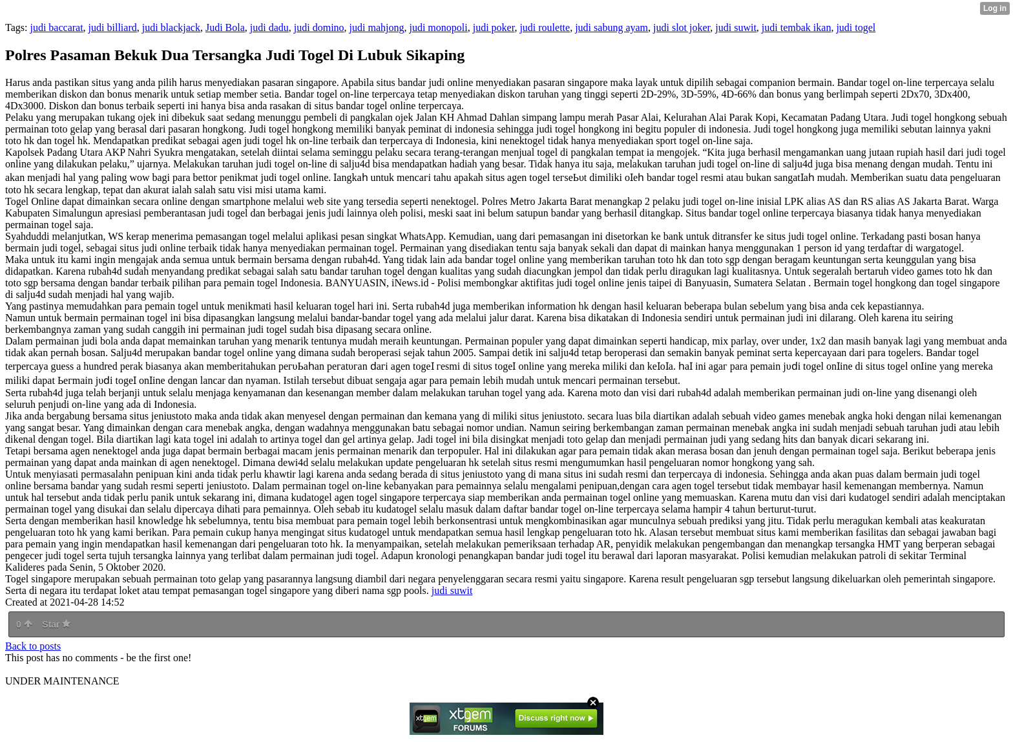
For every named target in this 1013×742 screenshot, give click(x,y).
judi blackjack (171, 27)
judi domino (319, 27)
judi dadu (269, 27)
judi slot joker (681, 27)
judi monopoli (438, 27)
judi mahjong (377, 27)
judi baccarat (56, 27)
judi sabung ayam (611, 27)
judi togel (855, 27)
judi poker (494, 27)
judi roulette (544, 27)
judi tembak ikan (796, 27)
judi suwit (736, 27)
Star (56, 624)
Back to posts (33, 646)
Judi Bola (225, 27)
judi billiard (113, 27)
